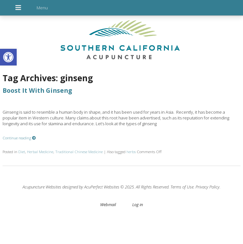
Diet (21, 151)
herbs (131, 151)
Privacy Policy (207, 187)
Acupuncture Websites (41, 187)
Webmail (108, 204)
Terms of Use (182, 187)
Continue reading (19, 137)
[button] (8, 57)
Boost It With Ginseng (37, 90)
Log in (137, 204)
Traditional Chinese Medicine (79, 151)
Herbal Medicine (40, 151)
